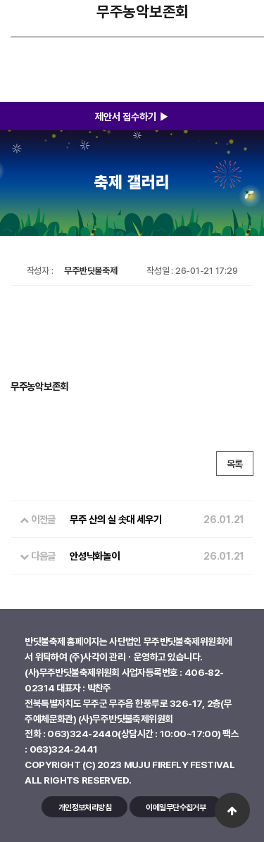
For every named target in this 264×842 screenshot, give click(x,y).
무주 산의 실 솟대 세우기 (115, 519)
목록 (235, 463)
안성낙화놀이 (94, 555)
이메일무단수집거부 (176, 807)
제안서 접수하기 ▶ (132, 116)
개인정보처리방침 (84, 807)
